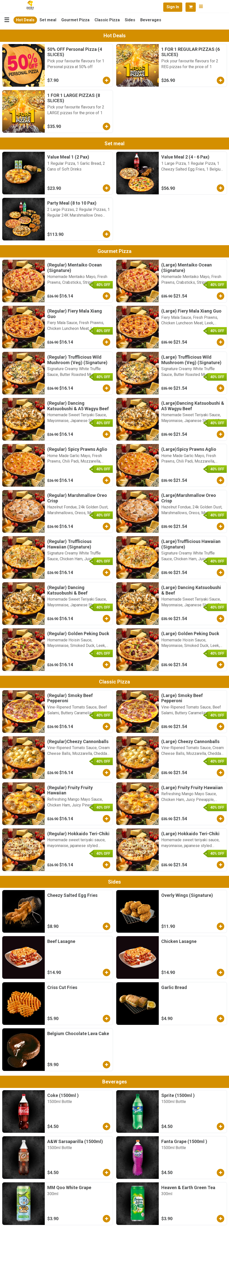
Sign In (172, 7)
